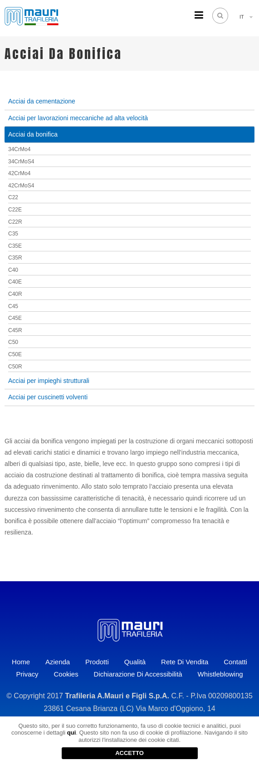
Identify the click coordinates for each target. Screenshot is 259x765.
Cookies (66, 674)
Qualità (135, 662)
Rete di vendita (184, 662)
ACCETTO (129, 753)
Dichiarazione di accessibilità (138, 674)
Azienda (57, 662)
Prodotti (97, 662)
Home (21, 662)
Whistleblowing (220, 674)
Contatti (235, 662)
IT (241, 17)
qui (71, 732)
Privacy (27, 674)
